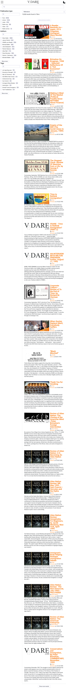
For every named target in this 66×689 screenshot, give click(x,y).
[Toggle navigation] (1, 2)
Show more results (44, 686)
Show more (5, 61)
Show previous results (44, 20)
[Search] (33, 6)
